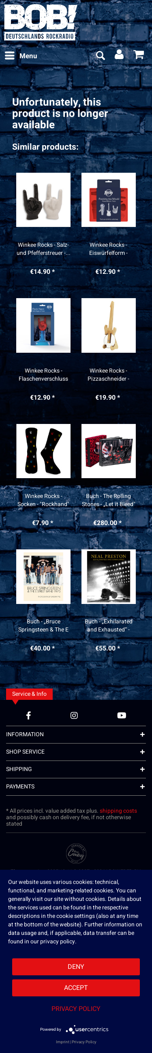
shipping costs (118, 811)
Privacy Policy (76, 1009)
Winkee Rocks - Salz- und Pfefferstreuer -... (44, 249)
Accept (76, 988)
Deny (76, 967)
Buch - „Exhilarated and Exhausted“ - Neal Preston (109, 626)
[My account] (119, 56)
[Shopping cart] (139, 56)
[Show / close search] (100, 56)
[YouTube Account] (121, 715)
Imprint (62, 1042)
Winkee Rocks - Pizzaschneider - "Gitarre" (108, 375)
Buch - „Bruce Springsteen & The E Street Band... (43, 626)
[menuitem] (20, 56)
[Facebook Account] (28, 715)
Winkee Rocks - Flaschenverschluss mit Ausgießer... (43, 375)
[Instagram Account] (74, 715)
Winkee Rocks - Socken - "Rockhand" (43, 500)
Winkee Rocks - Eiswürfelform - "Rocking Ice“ (108, 249)
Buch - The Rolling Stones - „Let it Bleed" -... (108, 500)
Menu (21, 55)
